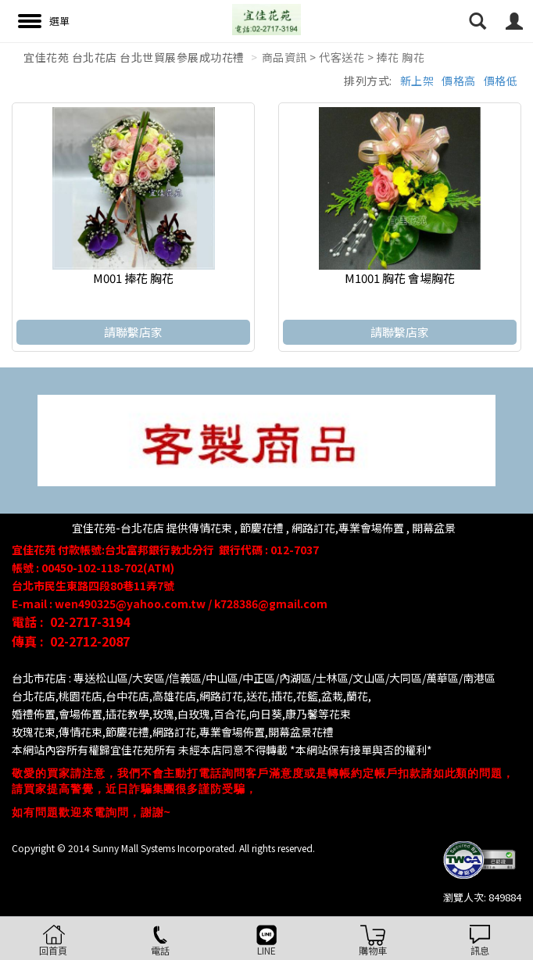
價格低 (501, 80)
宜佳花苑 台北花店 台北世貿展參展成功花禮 (134, 57)
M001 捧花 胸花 (133, 278)
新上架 (417, 80)
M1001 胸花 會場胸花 (400, 278)
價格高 (459, 80)
